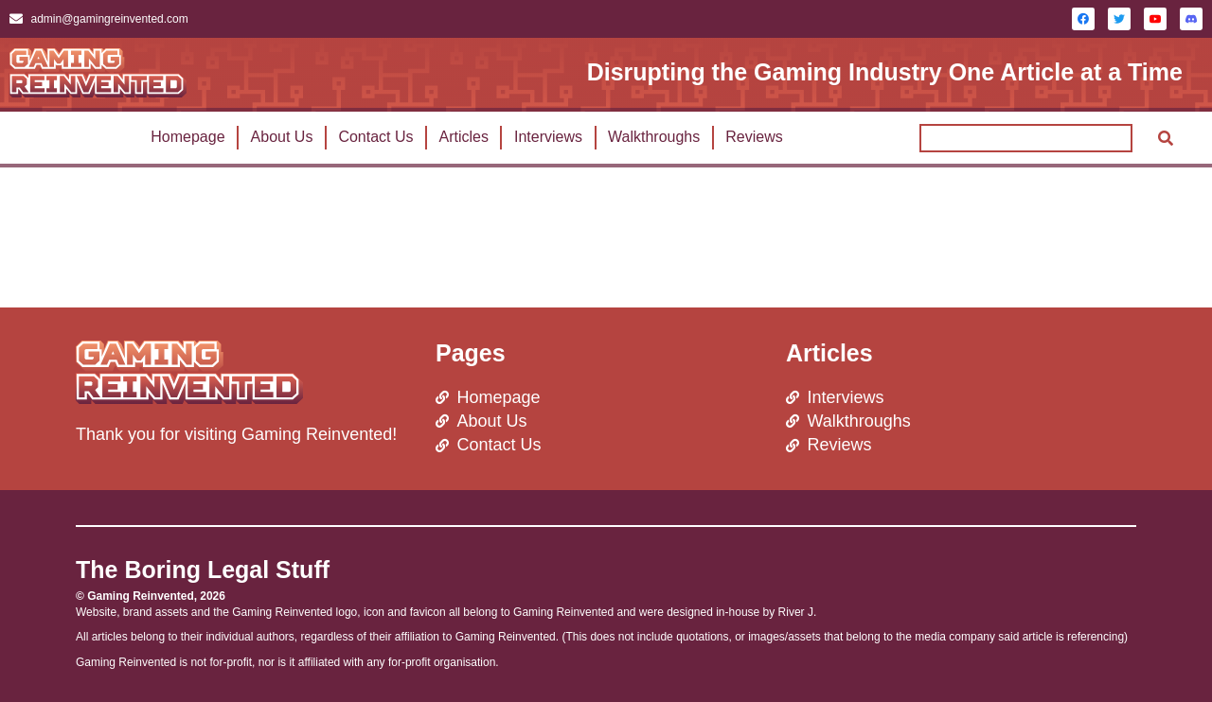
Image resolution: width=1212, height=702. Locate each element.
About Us (282, 137)
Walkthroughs (654, 137)
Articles (464, 137)
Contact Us (375, 137)
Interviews (548, 137)
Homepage (187, 137)
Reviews (753, 137)
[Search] (1165, 138)
